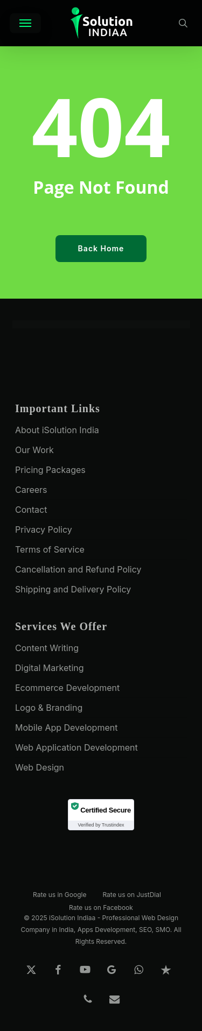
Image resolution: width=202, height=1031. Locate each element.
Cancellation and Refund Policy (78, 569)
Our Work (34, 449)
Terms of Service (50, 549)
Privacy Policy (43, 529)
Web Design (39, 767)
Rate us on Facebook (101, 906)
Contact (31, 509)
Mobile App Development (66, 727)
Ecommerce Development (67, 687)
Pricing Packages (50, 469)
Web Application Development (76, 747)
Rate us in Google (59, 894)
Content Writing (47, 647)
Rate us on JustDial (131, 894)
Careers (31, 489)
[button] (25, 23)
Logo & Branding (48, 707)
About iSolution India (57, 430)
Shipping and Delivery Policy (73, 589)
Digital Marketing (49, 667)
